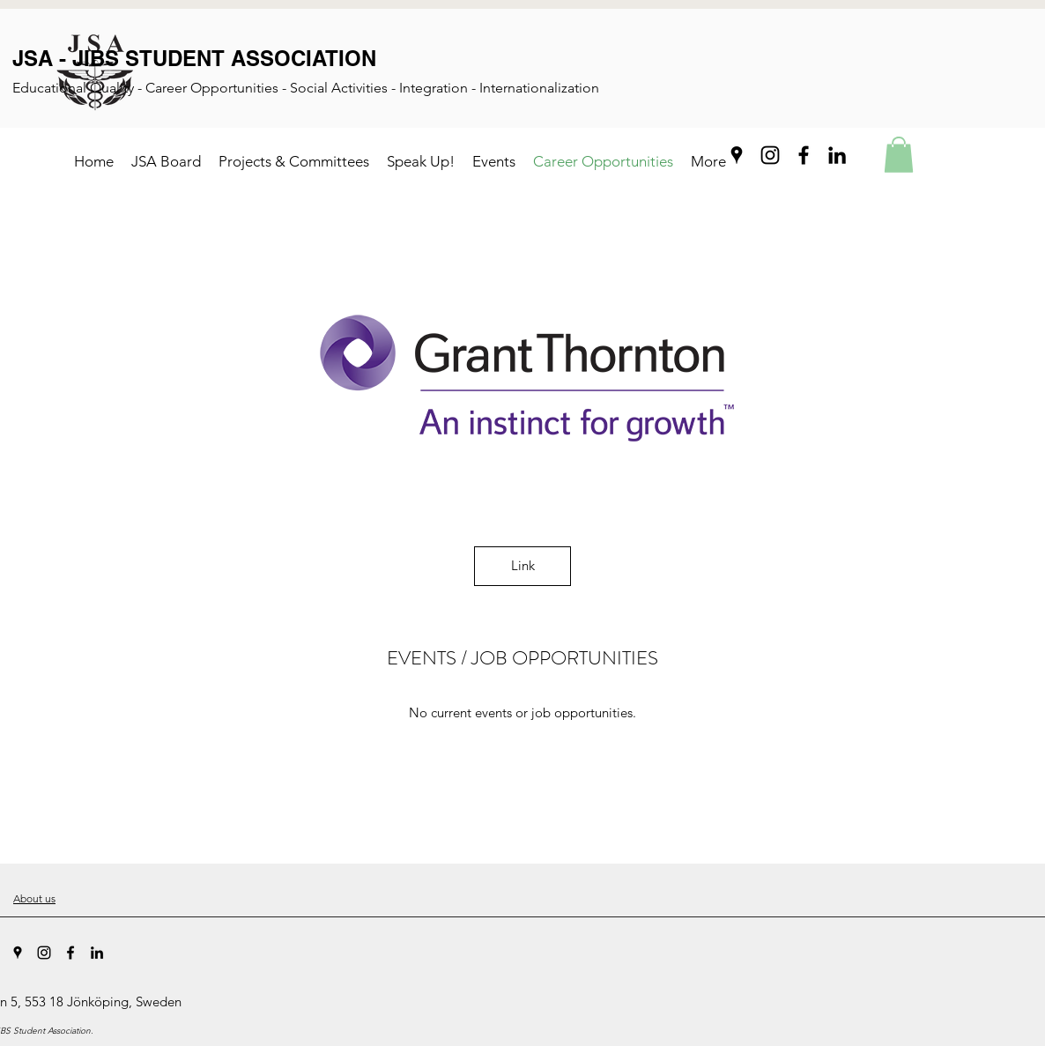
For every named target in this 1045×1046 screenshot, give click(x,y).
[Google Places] (736, 155)
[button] (899, 155)
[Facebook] (803, 155)
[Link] (522, 566)
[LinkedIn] (837, 155)
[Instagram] (770, 155)
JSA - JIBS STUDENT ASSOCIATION (194, 58)
